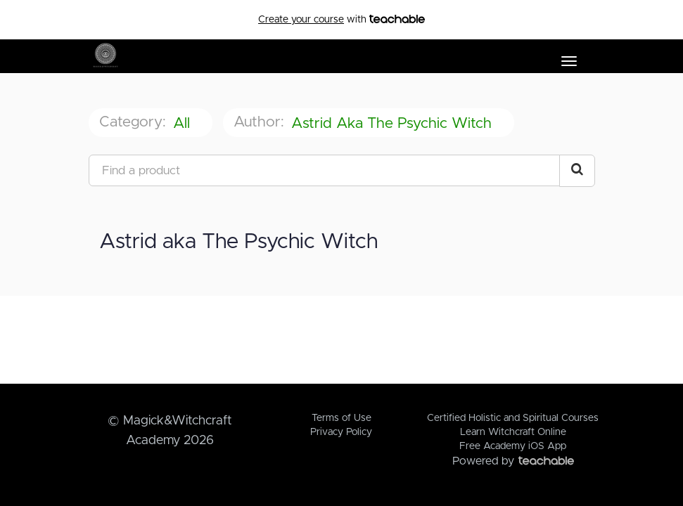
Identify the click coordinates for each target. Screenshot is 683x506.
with (341, 20)
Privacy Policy (341, 432)
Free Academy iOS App (512, 446)
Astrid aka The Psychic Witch (393, 123)
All (183, 123)
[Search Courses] (577, 171)
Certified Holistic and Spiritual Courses (513, 418)
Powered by (513, 461)
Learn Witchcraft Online (513, 432)
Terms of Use (341, 418)
